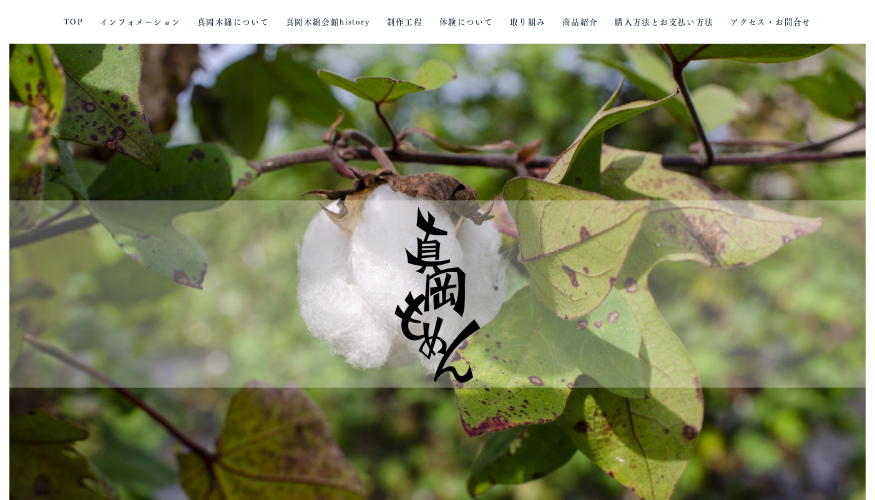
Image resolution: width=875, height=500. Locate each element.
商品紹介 (580, 22)
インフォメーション (140, 22)
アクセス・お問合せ (770, 22)
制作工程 (405, 22)
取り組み (528, 22)
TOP (73, 22)
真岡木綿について (233, 22)
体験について (466, 22)
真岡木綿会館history (328, 22)
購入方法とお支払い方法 (664, 22)
